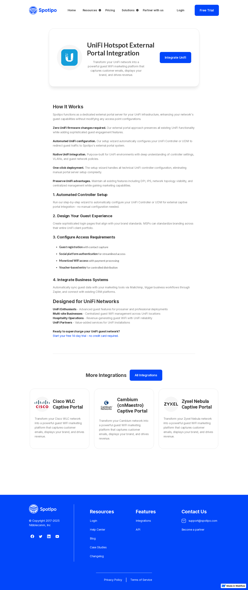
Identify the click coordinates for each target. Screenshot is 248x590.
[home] (43, 10)
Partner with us (153, 10)
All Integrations (146, 375)
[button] (90, 10)
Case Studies (98, 547)
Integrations (143, 520)
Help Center (97, 529)
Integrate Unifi (175, 57)
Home (72, 10)
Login (180, 10)
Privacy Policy (113, 579)
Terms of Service (141, 579)
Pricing (110, 10)
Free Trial (207, 10)
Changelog (97, 556)
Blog (93, 538)
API (138, 529)
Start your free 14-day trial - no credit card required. (86, 335)
